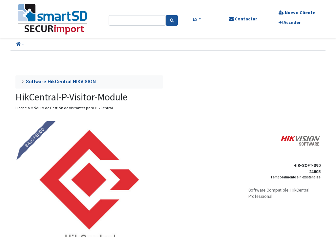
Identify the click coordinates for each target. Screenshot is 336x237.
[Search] (172, 20)
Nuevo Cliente (297, 12)
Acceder (290, 22)
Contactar (243, 19)
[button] (20, 44)
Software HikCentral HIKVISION (61, 82)
